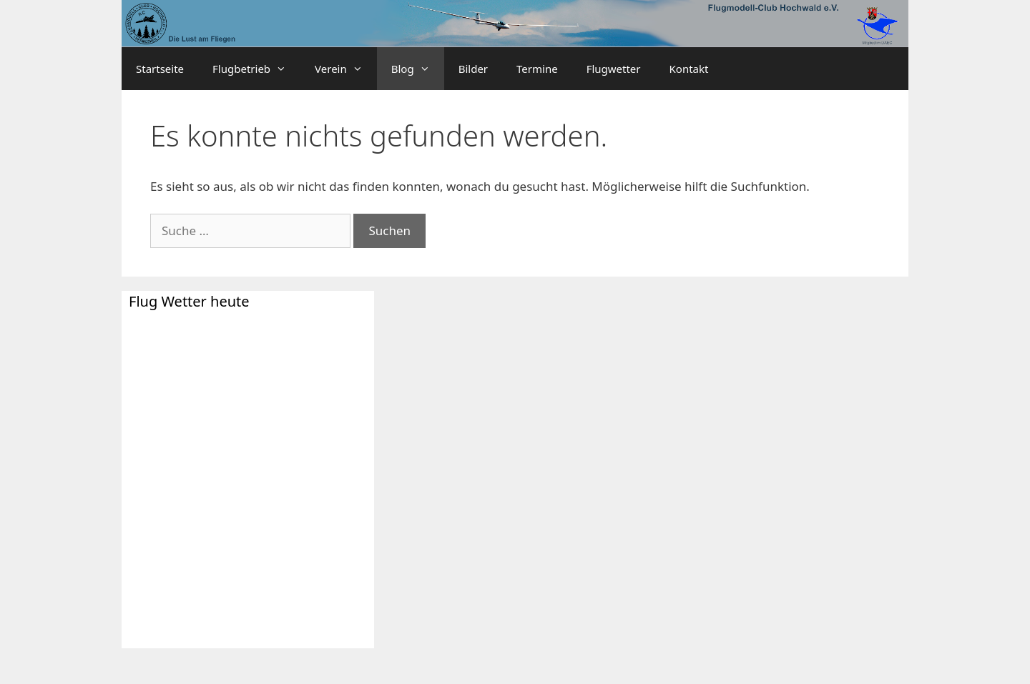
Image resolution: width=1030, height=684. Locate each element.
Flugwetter (614, 68)
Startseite (160, 68)
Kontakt (689, 68)
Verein (346, 68)
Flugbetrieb (256, 68)
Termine (537, 68)
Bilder (473, 68)
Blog (417, 68)
